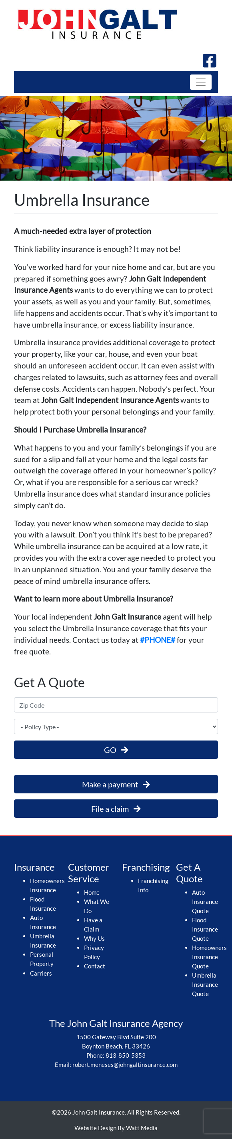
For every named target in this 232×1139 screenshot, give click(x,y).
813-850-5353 (126, 1055)
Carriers (41, 973)
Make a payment (116, 784)
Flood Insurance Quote (205, 929)
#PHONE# (157, 639)
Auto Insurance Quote (205, 901)
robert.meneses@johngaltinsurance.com (125, 1064)
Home (92, 892)
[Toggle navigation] (201, 82)
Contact (94, 966)
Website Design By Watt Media (116, 1127)
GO (116, 750)
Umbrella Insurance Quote (205, 984)
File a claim (116, 808)
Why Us (94, 938)
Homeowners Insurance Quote (209, 957)
